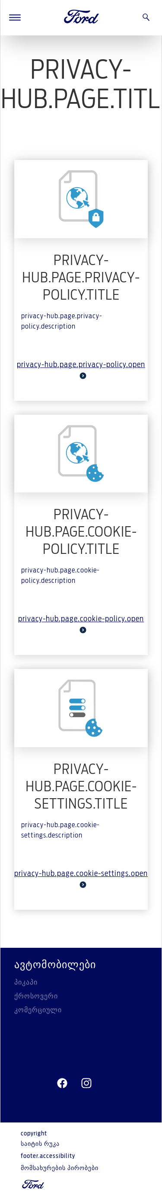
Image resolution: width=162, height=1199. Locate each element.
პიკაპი (26, 982)
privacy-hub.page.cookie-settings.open (81, 879)
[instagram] (86, 1083)
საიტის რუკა (40, 1144)
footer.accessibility (48, 1156)
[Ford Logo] (82, 17)
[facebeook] (62, 1083)
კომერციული (38, 1010)
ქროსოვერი (36, 996)
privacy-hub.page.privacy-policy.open (81, 370)
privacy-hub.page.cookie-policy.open (81, 624)
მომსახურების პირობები (59, 1168)
